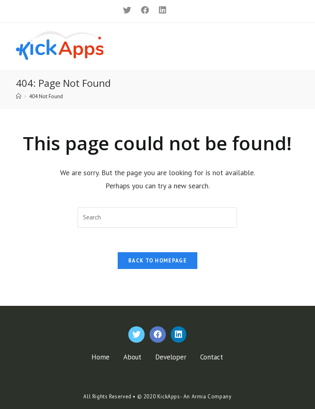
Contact (211, 357)
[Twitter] (126, 10)
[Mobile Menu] (287, 45)
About (132, 357)
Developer (170, 357)
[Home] (18, 96)
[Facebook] (144, 10)
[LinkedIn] (159, 10)
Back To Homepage (157, 260)
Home (100, 357)
